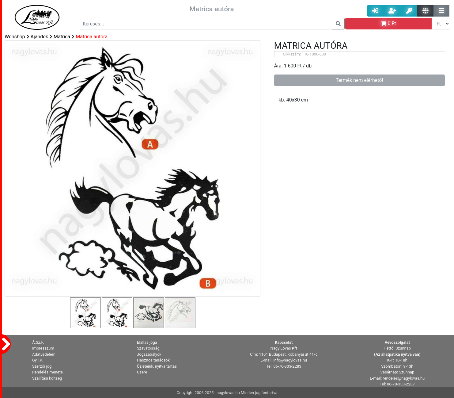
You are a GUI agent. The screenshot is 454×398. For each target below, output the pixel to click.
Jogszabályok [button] (149, 354)
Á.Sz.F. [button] (38, 342)
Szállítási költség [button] (47, 378)
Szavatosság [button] (148, 348)
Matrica (62, 37)
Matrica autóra (92, 37)
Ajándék (39, 37)
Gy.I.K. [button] (37, 360)
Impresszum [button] (43, 348)
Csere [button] (142, 372)
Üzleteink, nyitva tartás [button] (157, 366)
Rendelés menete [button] (47, 372)
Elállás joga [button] (147, 342)
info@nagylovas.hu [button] (290, 360)
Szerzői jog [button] (41, 366)
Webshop (15, 37)
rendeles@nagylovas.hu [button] (404, 378)
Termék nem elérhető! (359, 80)
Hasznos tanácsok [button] (153, 360)
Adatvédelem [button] (43, 354)
